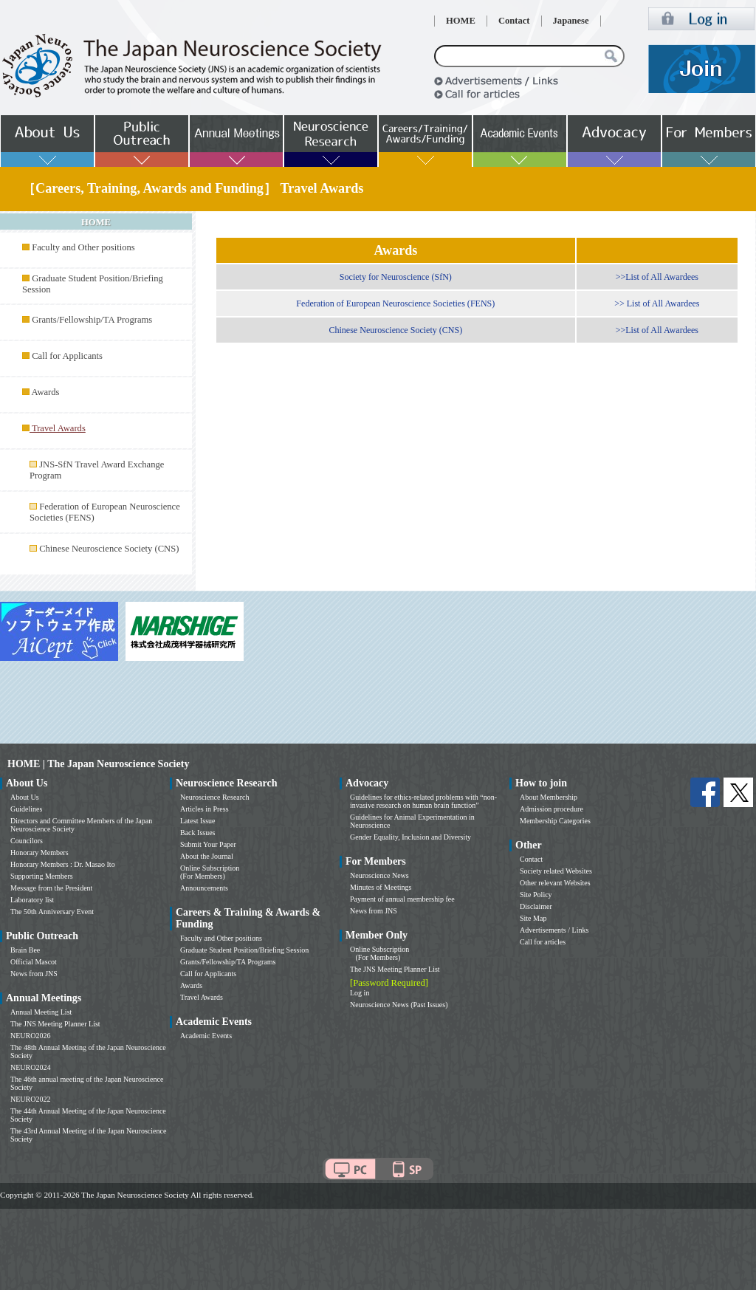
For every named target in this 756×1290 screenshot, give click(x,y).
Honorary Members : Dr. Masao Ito (62, 864)
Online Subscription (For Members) (209, 872)
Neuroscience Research (215, 797)
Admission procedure (551, 809)
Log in (359, 993)
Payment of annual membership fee (402, 899)
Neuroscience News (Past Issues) (398, 1005)
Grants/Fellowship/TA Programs (92, 320)
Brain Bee (25, 950)
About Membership (548, 797)
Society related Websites (556, 871)
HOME (460, 21)
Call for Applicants (67, 356)
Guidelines (26, 809)
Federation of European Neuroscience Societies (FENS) (395, 303)
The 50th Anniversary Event (52, 912)
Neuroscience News (379, 875)
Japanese (571, 21)
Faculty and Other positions (83, 247)
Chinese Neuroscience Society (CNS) (109, 548)
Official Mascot (33, 962)
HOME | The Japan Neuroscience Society (98, 763)
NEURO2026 (30, 1036)
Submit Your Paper (208, 844)
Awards (45, 392)
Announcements (204, 888)
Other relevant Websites (555, 883)
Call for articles (543, 942)
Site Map (533, 918)
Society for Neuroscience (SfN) (396, 277)
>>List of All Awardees (657, 277)
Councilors (26, 841)
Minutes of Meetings (380, 887)
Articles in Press (204, 809)
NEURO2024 (30, 1067)
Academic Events (206, 1036)
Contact (514, 21)
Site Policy (536, 895)
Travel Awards (201, 997)
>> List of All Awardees (656, 303)
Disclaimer (536, 906)
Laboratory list (32, 900)
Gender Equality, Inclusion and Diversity (410, 837)
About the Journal (206, 856)
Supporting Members (41, 876)
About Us (24, 797)
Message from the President (51, 888)
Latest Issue (198, 821)
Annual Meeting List (41, 1012)
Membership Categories (555, 821)
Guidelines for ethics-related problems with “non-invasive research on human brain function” (423, 801)
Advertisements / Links (554, 930)
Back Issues (198, 832)
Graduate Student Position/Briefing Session (244, 950)
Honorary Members (39, 852)
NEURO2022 (30, 1099)
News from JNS (34, 974)
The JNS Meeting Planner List (55, 1024)
